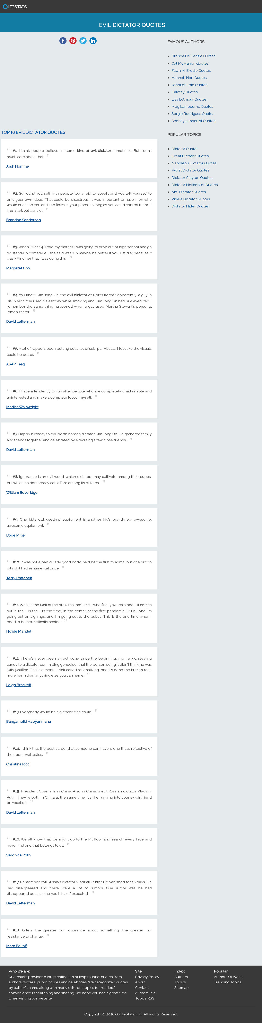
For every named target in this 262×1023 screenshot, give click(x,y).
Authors (181, 977)
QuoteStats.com (128, 1014)
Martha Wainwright (22, 407)
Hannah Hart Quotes (189, 77)
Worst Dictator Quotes (190, 170)
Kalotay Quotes (185, 92)
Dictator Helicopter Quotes (195, 185)
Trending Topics (228, 982)
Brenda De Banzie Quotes (194, 56)
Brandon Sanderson (23, 220)
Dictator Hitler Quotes (190, 206)
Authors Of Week (228, 977)
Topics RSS (144, 998)
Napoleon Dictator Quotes (194, 163)
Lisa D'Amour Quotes (189, 99)
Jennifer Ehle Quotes (189, 85)
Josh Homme (17, 166)
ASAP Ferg (15, 364)
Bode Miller (16, 535)
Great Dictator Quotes (190, 156)
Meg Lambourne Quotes (192, 106)
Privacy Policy (147, 977)
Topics (180, 982)
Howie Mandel (18, 631)
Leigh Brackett (18, 685)
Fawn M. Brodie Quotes (191, 70)
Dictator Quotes (185, 149)
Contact (142, 987)
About (140, 982)
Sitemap (181, 987)
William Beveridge (21, 492)
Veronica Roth (18, 855)
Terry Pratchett (19, 578)
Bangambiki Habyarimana (28, 721)
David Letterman (20, 321)
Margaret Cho (18, 268)
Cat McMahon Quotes (190, 63)
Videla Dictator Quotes (191, 199)
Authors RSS (145, 993)
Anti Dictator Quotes (189, 192)
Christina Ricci (18, 764)
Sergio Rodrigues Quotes (193, 113)
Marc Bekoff (16, 946)
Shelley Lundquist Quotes (193, 121)
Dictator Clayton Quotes (192, 177)
